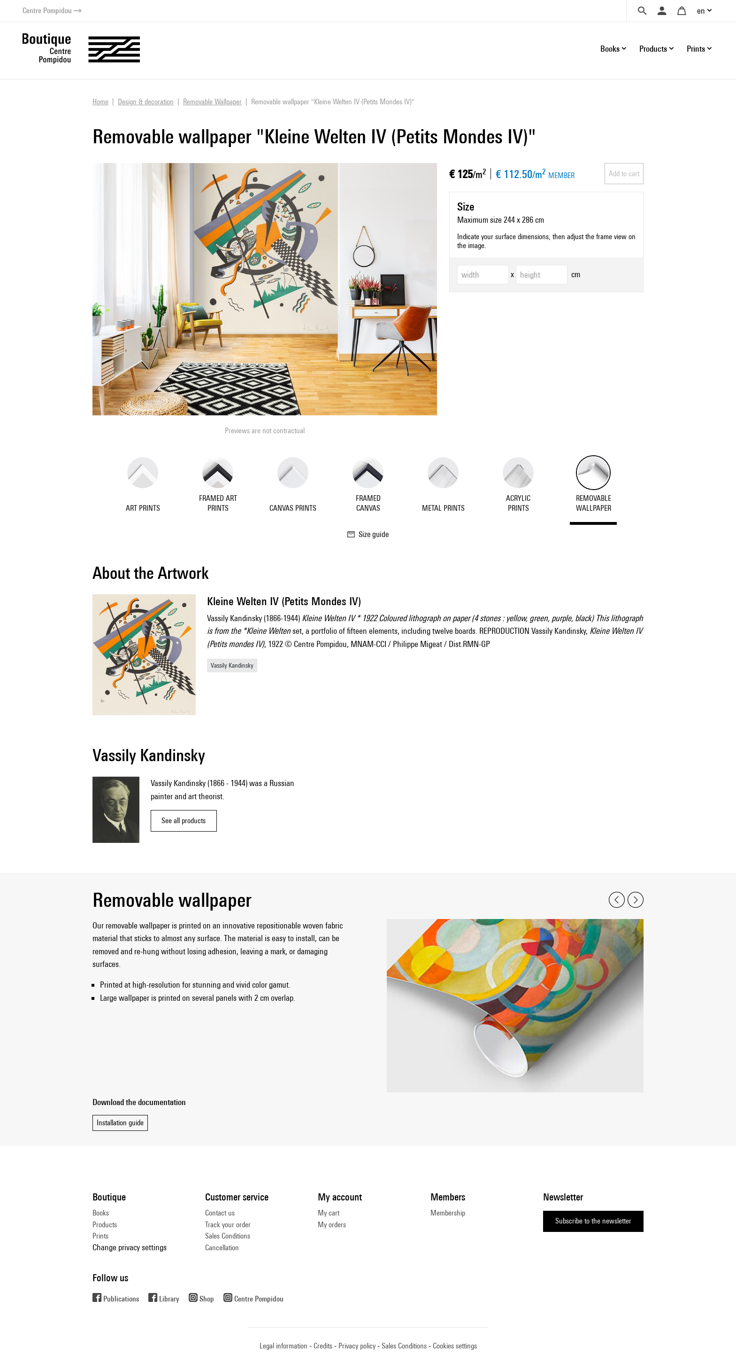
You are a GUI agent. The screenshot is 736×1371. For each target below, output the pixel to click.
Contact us (220, 1212)
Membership (447, 1212)
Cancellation (222, 1247)
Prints (100, 1235)
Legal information (283, 1345)
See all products (183, 820)
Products (104, 1224)
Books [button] (610, 49)
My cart (328, 1212)
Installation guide (120, 1122)
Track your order (228, 1224)
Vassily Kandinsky (232, 665)
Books (100, 1212)
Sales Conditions (227, 1235)
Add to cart (624, 173)
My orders (332, 1224)
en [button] (701, 11)
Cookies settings (455, 1345)
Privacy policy (357, 1345)
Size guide (368, 534)
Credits (323, 1345)
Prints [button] (696, 49)
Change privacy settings (129, 1247)
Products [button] (653, 49)
